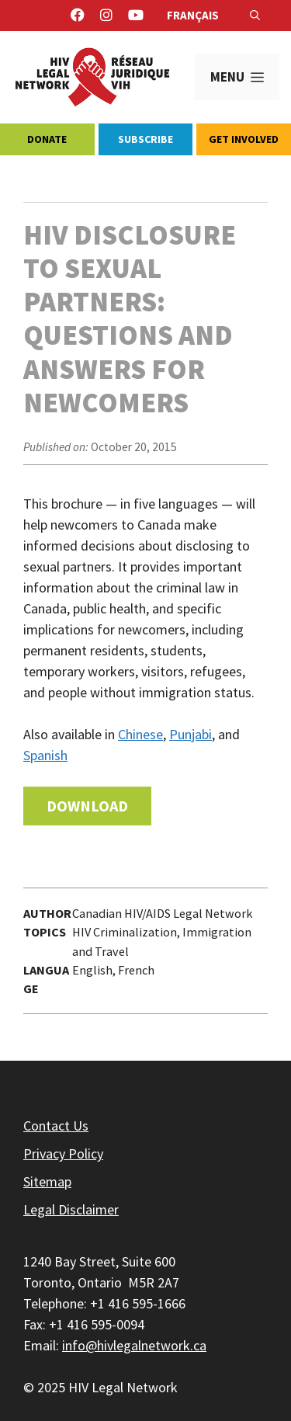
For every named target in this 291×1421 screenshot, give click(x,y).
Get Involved (244, 139)
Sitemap (47, 1181)
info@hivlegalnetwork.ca (134, 1345)
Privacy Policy (63, 1153)
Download (87, 805)
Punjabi (190, 734)
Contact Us (55, 1125)
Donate (47, 139)
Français (193, 15)
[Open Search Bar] (254, 15)
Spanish (45, 755)
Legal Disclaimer (71, 1209)
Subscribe (145, 139)
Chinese (140, 734)
